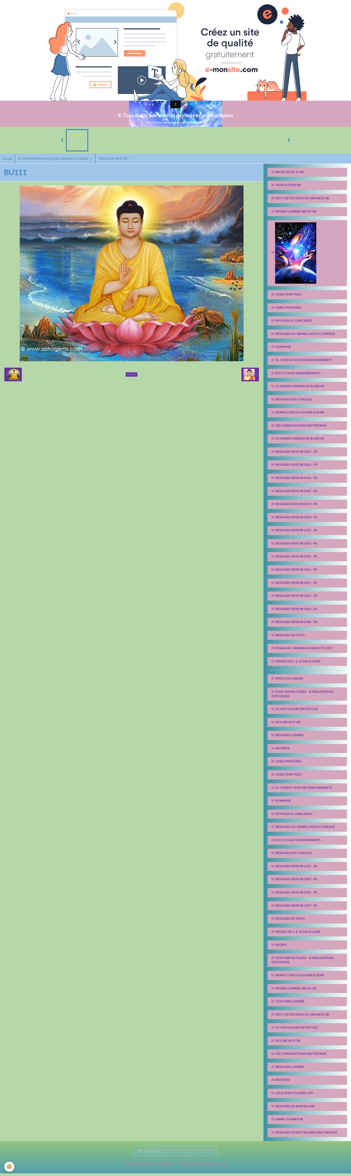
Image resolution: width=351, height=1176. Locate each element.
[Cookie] (9, 1167)
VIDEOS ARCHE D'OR (116, 160)
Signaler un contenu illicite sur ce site (202, 1166)
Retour (131, 376)
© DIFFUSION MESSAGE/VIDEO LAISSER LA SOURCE (54, 160)
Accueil (8, 160)
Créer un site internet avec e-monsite (149, 1166)
